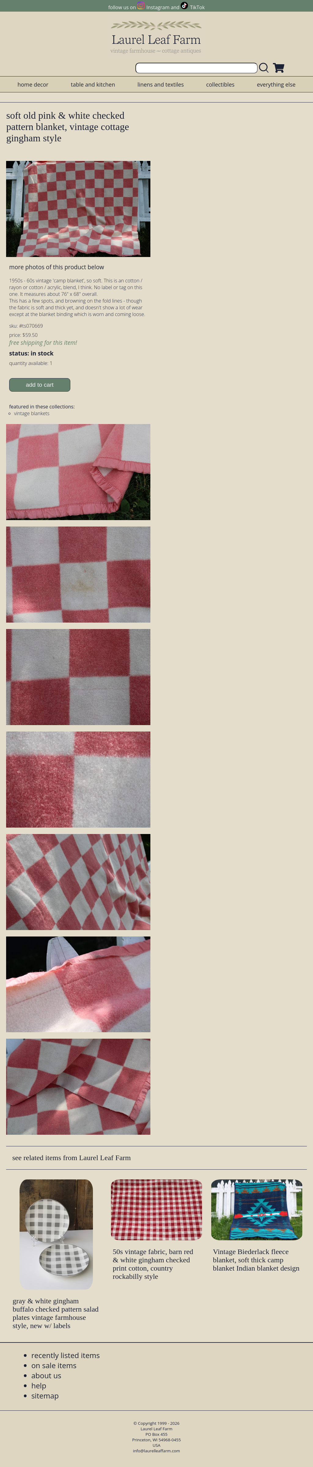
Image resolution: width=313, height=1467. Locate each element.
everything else (276, 84)
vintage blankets (32, 413)
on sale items (53, 1365)
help (38, 1385)
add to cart (40, 385)
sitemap (45, 1396)
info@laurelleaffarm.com (156, 1451)
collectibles (220, 84)
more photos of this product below (56, 267)
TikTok (197, 7)
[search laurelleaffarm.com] (265, 68)
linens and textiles (161, 84)
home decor (32, 84)
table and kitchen (93, 84)
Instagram (157, 7)
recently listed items (65, 1355)
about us (46, 1375)
